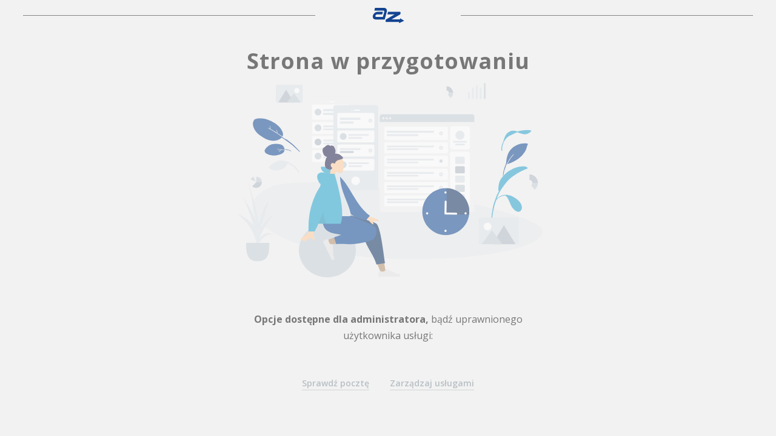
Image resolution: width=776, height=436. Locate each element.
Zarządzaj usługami (432, 383)
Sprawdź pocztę (335, 383)
